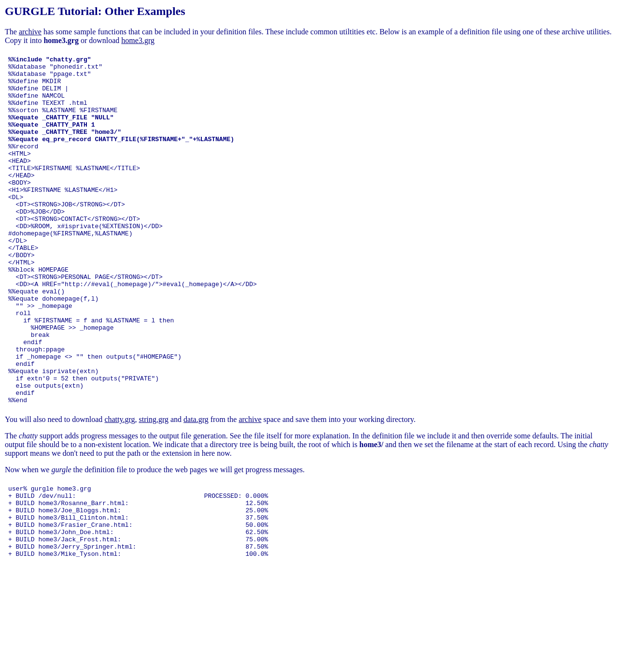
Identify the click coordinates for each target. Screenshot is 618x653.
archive (30, 32)
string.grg (153, 489)
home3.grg (137, 40)
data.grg (196, 489)
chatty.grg (119, 489)
